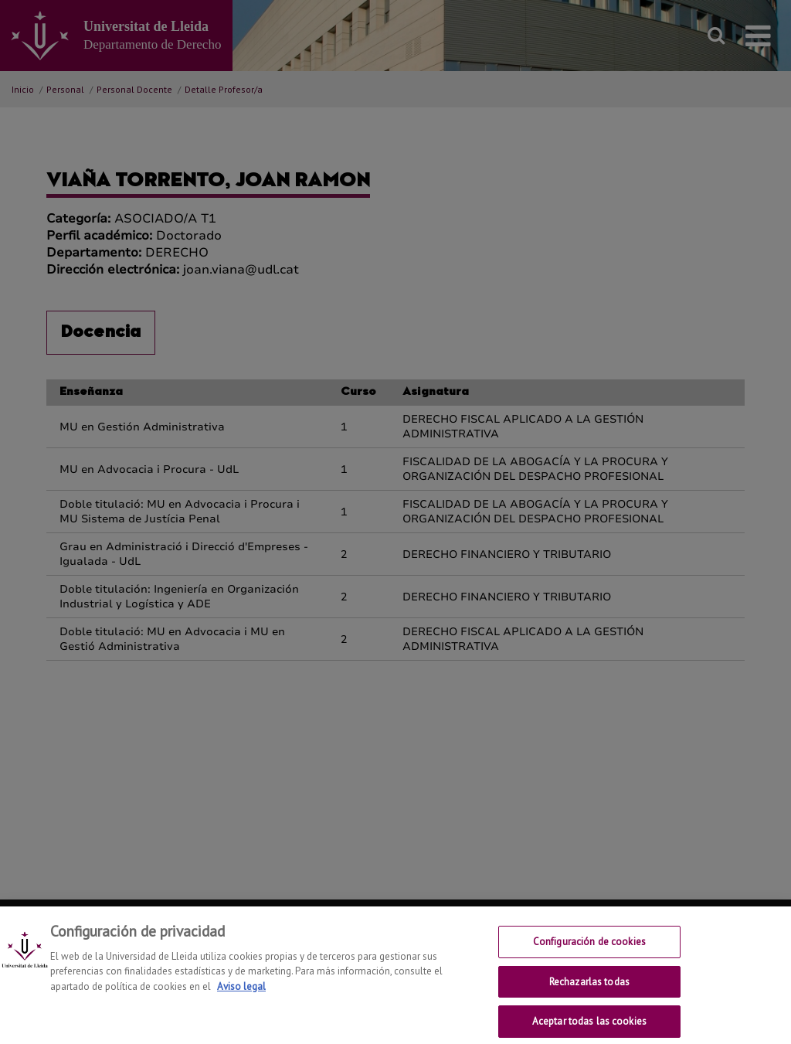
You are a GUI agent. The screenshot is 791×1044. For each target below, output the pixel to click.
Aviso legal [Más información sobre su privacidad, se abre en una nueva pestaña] (241, 992)
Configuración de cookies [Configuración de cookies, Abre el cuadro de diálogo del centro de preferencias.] (589, 947)
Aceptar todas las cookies (589, 1027)
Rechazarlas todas (589, 988)
